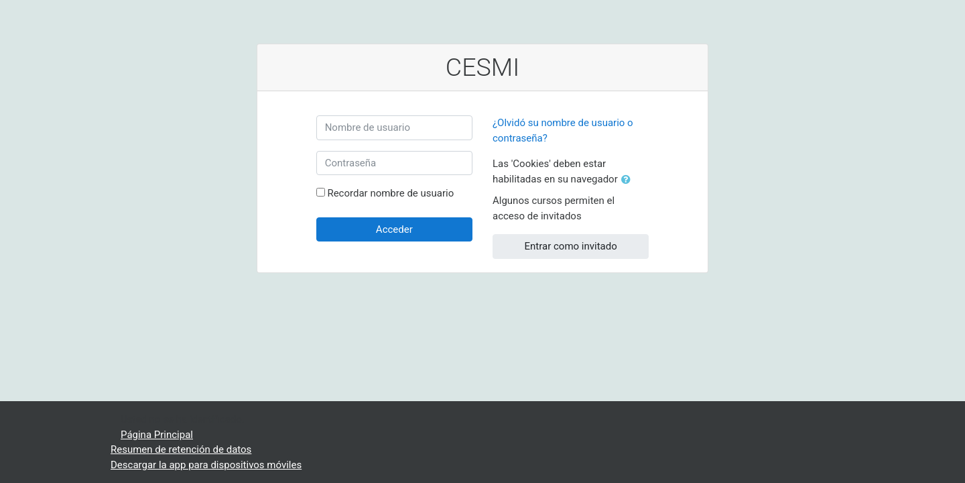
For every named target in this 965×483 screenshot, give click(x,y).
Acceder (394, 229)
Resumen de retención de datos (181, 449)
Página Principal (157, 435)
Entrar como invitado (571, 246)
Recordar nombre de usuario (390, 193)
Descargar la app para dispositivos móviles (206, 465)
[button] (628, 180)
